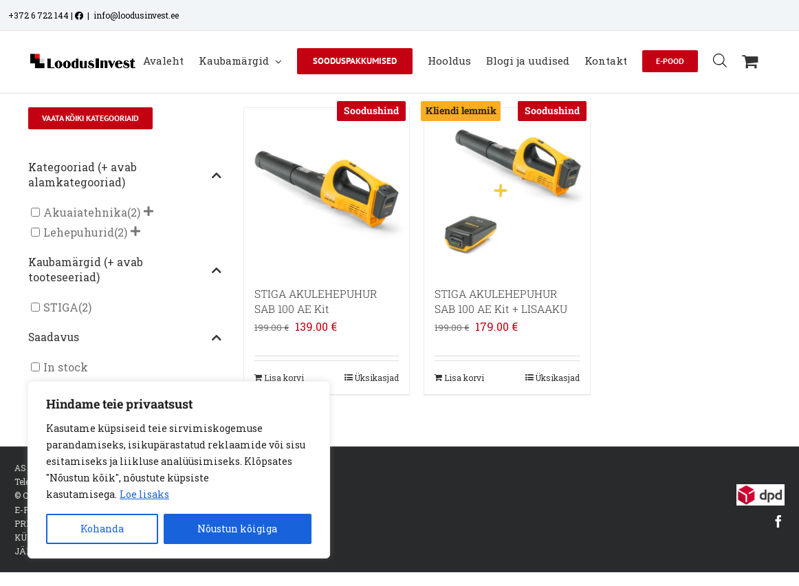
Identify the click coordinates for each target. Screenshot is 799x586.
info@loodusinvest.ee (136, 15)
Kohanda (102, 528)
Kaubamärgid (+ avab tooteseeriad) (124, 269)
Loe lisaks (144, 494)
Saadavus (124, 337)
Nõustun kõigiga (237, 528)
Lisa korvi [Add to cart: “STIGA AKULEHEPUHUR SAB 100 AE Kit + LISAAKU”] (464, 377)
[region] (179, 469)
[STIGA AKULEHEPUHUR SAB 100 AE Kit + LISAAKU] (506, 190)
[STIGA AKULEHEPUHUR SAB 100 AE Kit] (326, 190)
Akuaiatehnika (85, 212)
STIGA (60, 307)
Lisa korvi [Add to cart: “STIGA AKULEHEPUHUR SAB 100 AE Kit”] (284, 377)
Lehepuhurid (78, 232)
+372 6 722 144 (38, 15)
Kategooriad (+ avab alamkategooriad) (124, 174)
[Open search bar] (720, 60)
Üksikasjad (376, 377)
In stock (65, 367)
